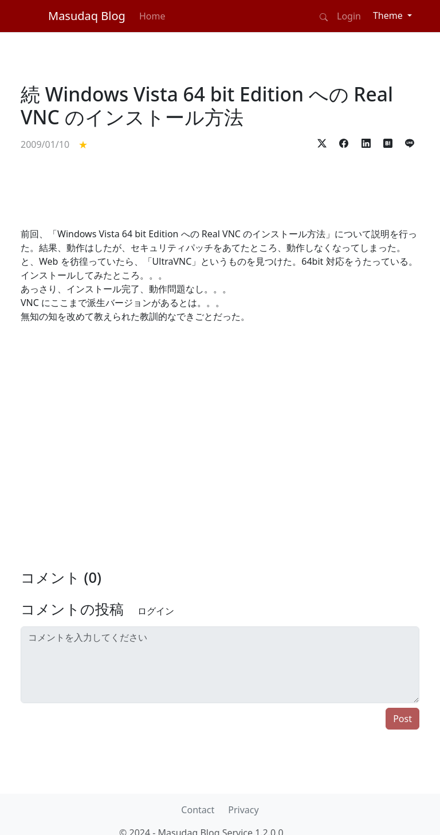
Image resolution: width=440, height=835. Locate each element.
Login (349, 16)
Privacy (243, 809)
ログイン (156, 611)
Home (152, 16)
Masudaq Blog (86, 15)
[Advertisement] (220, 189)
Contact (197, 809)
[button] (322, 142)
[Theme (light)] (392, 15)
